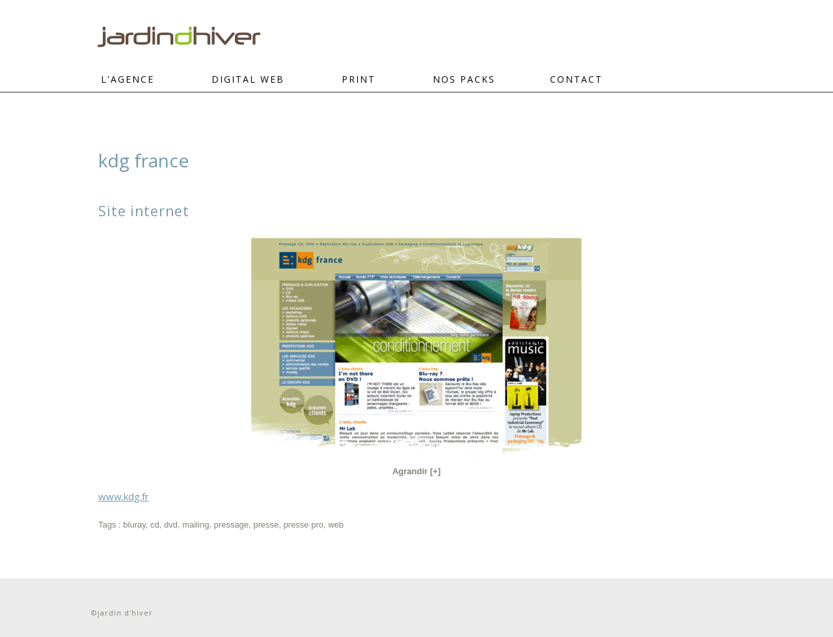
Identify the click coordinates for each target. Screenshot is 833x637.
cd (154, 525)
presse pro (303, 525)
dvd (171, 525)
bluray (134, 525)
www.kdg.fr (123, 496)
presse (266, 525)
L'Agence (127, 79)
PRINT (359, 79)
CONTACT (576, 79)
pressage (231, 525)
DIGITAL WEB (248, 79)
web (336, 525)
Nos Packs (464, 79)
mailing (195, 525)
